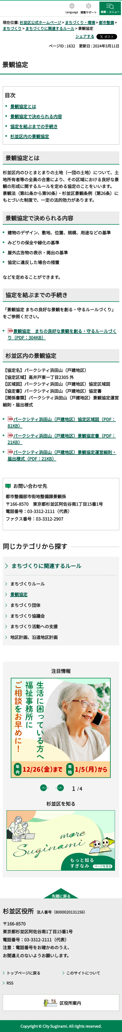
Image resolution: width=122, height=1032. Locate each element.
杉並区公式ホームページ (40, 22)
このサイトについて (83, 973)
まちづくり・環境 (80, 22)
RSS (9, 983)
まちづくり (12, 28)
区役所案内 (70, 1003)
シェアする (84, 36)
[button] (72, 9)
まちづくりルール (27, 583)
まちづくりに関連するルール (49, 28)
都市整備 (106, 22)
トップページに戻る (23, 973)
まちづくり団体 (25, 605)
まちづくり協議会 (27, 616)
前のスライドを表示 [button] (43, 787)
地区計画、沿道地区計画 (34, 637)
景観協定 (18, 594)
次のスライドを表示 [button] (60, 787)
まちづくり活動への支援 (34, 626)
